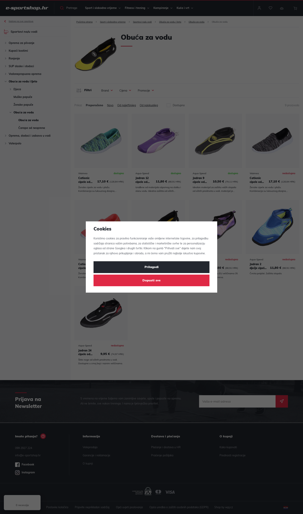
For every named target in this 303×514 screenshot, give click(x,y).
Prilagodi (152, 267)
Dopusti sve (151, 280)
